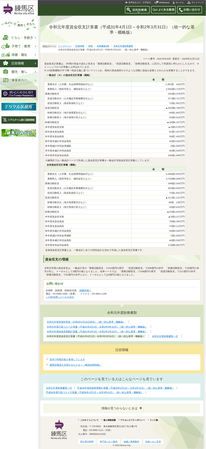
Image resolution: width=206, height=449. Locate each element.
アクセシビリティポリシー (132, 420)
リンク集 (154, 420)
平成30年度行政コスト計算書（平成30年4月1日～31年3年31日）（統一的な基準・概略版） (94, 392)
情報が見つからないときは (119, 408)
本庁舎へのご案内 (108, 441)
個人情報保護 (109, 420)
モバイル (180, 2)
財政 (90, 46)
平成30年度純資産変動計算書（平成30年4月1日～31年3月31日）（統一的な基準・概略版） (125, 388)
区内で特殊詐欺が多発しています (67, 359)
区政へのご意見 (153, 441)
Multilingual (164, 2)
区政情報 (79, 46)
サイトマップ (197, 2)
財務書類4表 (103, 46)
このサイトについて (89, 420)
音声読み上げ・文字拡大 (139, 2)
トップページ (64, 46)
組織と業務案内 (131, 441)
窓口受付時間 (86, 441)
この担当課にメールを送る (60, 297)
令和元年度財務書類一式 (59, 388)
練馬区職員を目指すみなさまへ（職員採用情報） (76, 365)
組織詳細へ (85, 290)
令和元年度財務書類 (123, 46)
